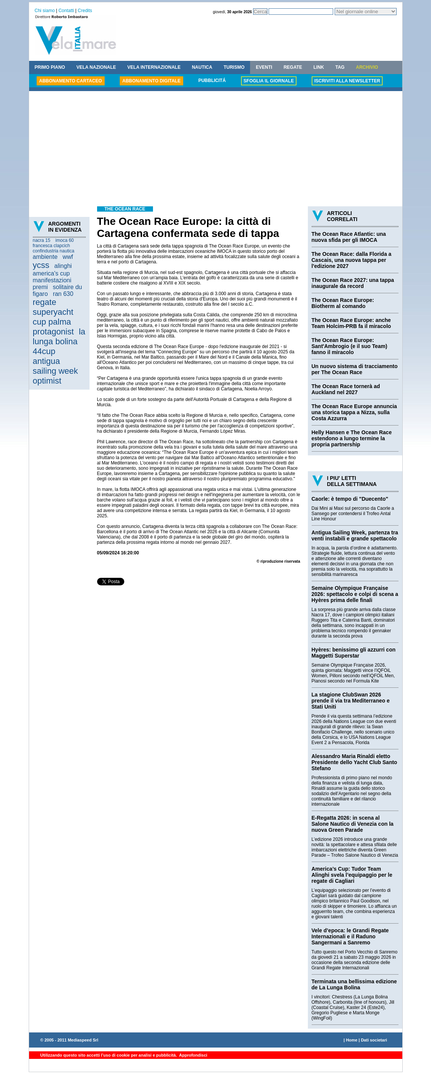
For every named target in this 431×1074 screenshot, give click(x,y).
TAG (339, 67)
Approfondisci (192, 1055)
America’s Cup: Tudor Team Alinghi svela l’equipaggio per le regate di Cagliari (352, 875)
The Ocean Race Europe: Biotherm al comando (343, 303)
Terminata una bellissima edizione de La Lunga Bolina (354, 984)
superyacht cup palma (53, 317)
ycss (41, 265)
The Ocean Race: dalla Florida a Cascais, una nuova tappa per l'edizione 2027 (352, 260)
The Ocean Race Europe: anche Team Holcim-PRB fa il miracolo (351, 323)
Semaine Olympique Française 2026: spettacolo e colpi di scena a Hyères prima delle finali (355, 594)
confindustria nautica (53, 251)
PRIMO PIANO (50, 67)
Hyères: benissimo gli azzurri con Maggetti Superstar (354, 653)
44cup (44, 351)
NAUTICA (202, 67)
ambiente (45, 257)
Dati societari (374, 1040)
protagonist (53, 331)
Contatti (66, 10)
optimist (47, 380)
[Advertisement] (215, 150)
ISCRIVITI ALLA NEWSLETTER (347, 81)
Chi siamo (45, 10)
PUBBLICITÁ (212, 80)
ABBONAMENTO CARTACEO (70, 81)
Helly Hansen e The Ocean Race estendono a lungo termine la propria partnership (352, 438)
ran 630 (63, 294)
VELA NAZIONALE (96, 67)
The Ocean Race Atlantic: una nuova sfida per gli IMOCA (349, 237)
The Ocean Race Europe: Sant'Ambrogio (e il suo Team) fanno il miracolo (350, 346)
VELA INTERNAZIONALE (154, 67)
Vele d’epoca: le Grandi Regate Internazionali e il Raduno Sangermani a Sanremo (350, 936)
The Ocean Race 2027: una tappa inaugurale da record (353, 283)
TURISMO (234, 67)
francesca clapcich (51, 245)
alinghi (63, 266)
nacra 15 (42, 240)
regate (44, 302)
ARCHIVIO (367, 67)
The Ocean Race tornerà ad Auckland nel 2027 (346, 389)
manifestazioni (52, 280)
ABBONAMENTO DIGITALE (151, 81)
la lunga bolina (59, 336)
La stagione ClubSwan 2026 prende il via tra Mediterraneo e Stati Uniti (351, 701)
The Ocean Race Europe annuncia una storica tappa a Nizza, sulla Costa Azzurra (354, 412)
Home (352, 1040)
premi (40, 287)
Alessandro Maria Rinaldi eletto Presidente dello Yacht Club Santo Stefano (354, 762)
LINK (319, 67)
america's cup (51, 273)
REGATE (293, 67)
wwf (68, 257)
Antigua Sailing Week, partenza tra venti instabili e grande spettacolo (355, 535)
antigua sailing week (55, 366)
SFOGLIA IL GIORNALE (269, 81)
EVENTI (264, 67)
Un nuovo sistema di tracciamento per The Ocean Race (355, 369)
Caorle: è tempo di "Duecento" (350, 499)
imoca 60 (65, 240)
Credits (85, 10)
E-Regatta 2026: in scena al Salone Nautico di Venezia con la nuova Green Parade (353, 824)
